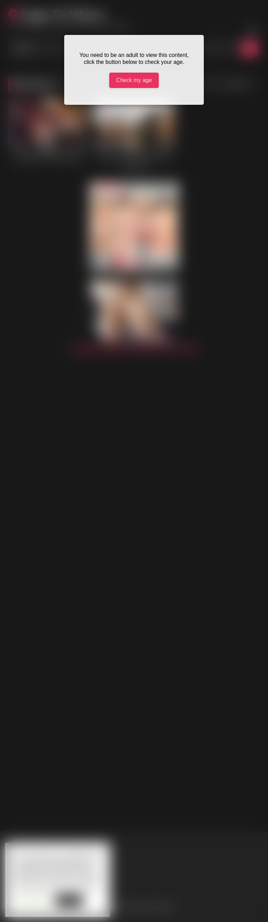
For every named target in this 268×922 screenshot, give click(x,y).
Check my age (134, 80)
